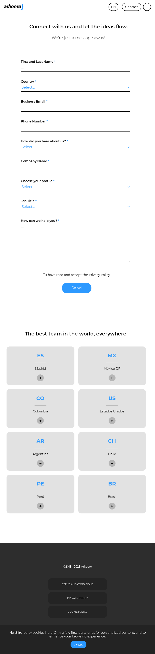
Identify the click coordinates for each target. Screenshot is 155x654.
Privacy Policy (97, 275)
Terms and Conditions (77, 584)
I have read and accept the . (75, 275)
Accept (78, 644)
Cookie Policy (77, 611)
